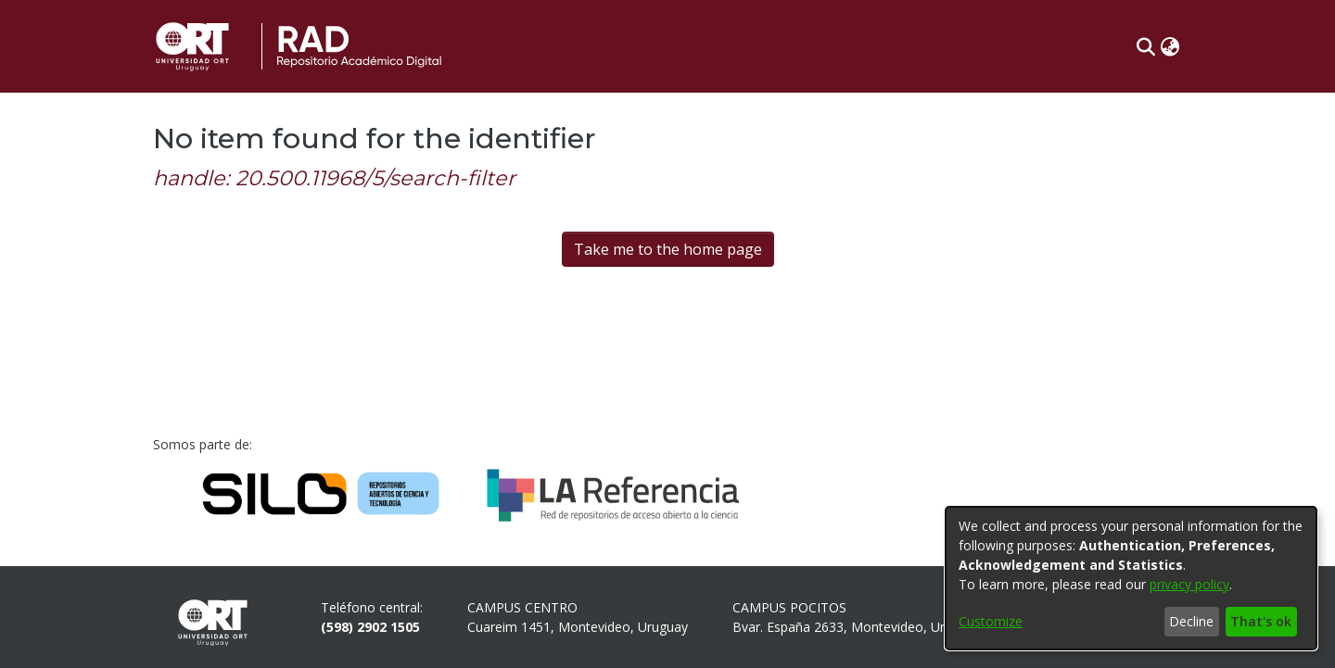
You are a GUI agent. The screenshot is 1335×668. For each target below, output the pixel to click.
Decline (1191, 621)
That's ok (1260, 621)
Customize (991, 621)
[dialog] (1131, 578)
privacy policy (1189, 584)
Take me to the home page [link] (668, 249)
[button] (1145, 46)
